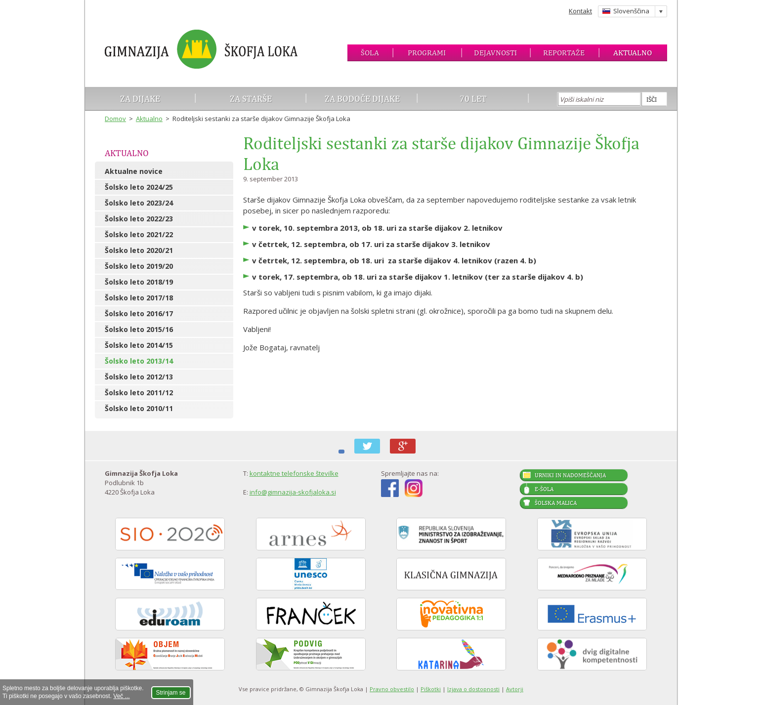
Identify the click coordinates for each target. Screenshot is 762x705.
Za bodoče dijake (362, 98)
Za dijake (140, 98)
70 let (473, 98)
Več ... (121, 696)
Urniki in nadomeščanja (570, 475)
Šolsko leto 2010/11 (139, 408)
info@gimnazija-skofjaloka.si (293, 492)
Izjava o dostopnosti (473, 689)
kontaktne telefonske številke (294, 473)
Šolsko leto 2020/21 (139, 250)
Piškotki (431, 689)
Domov (115, 118)
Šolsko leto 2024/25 (139, 187)
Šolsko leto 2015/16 (139, 329)
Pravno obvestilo (392, 689)
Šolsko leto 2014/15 (139, 345)
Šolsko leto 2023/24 (139, 202)
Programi (427, 52)
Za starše (251, 98)
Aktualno (632, 52)
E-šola (544, 489)
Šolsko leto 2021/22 (139, 234)
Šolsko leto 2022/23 (139, 218)
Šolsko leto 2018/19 (139, 282)
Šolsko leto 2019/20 (139, 266)
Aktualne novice (134, 171)
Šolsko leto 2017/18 (139, 297)
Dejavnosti (495, 52)
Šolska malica (556, 502)
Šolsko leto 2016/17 (139, 313)
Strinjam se (171, 692)
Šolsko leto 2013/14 (139, 361)
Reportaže (564, 52)
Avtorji (514, 689)
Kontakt (580, 10)
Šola (370, 52)
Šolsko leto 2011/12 (139, 392)
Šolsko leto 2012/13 (139, 376)
